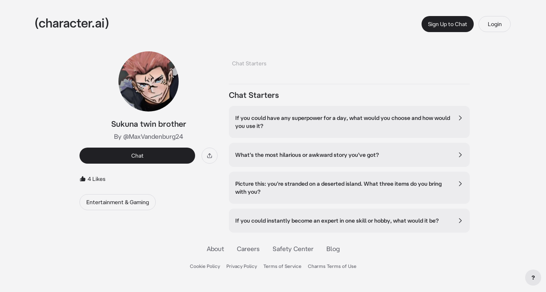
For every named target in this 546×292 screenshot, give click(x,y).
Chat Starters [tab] (249, 63)
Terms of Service (282, 266)
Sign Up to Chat (447, 24)
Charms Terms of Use (332, 266)
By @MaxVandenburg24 (148, 136)
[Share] (210, 156)
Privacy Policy (241, 266)
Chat (137, 155)
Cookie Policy (205, 266)
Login (495, 24)
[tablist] (349, 61)
